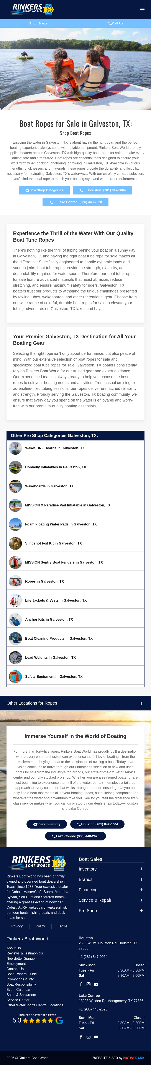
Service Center (18, 1000)
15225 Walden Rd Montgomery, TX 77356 (111, 1001)
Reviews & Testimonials (25, 953)
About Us (14, 948)
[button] (142, 9)
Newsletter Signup (21, 958)
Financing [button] (88, 889)
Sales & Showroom (21, 995)
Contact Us (15, 969)
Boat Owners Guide (22, 974)
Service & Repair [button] (95, 900)
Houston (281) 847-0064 (97, 824)
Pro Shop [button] (88, 910)
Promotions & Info (20, 979)
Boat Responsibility (21, 984)
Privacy (17, 926)
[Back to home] (34, 9)
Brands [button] (85, 879)
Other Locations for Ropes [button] (32, 703)
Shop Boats (38, 23)
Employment (16, 963)
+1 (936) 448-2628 (93, 1009)
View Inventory (47, 824)
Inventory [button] (88, 869)
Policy (40, 926)
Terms (62, 926)
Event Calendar (18, 989)
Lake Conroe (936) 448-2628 (75, 836)
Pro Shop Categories (44, 190)
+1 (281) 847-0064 (93, 957)
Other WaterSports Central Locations (35, 1005)
